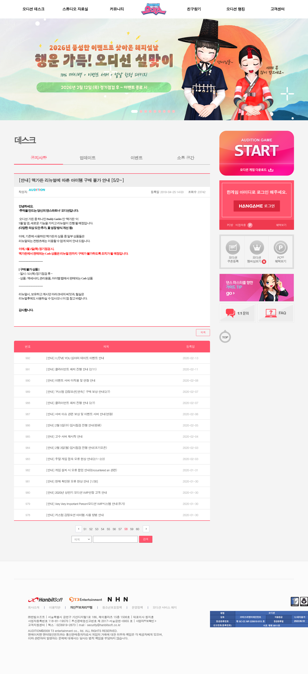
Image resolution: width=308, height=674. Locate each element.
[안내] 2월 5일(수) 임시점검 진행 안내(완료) (73, 425)
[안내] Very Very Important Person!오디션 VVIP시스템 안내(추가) (85, 503)
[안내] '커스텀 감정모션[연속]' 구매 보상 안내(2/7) (78, 391)
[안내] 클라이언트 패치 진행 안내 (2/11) (71, 369)
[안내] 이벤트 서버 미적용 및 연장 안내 (70, 380)
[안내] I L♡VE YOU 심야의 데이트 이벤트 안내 (75, 358)
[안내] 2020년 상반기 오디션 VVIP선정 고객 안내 (76, 492)
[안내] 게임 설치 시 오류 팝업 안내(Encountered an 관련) (81, 470)
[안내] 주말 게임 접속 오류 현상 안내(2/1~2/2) (75, 459)
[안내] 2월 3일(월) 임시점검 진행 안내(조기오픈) (76, 447)
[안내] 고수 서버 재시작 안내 (64, 436)
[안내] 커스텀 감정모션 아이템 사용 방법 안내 (75, 515)
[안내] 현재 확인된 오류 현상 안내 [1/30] (72, 481)
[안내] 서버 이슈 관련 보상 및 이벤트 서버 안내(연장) (79, 414)
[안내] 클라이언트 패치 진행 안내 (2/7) (70, 403)
